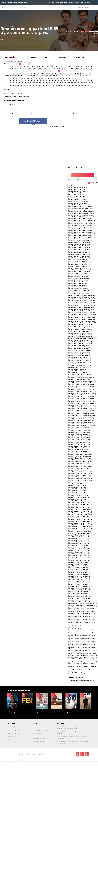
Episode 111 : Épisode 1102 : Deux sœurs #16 (79, 376)
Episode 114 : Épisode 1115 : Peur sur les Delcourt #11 (82, 388)
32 (86, 66)
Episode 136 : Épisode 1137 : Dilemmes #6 (79, 436)
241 (31, 85)
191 (52, 80)
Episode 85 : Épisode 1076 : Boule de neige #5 (80, 331)
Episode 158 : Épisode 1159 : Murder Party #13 (80, 473)
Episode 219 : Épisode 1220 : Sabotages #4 (79, 578)
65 (84, 68)
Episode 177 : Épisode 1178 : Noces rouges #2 (80, 506)
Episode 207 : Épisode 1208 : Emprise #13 (78, 557)
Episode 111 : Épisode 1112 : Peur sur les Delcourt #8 (82, 377)
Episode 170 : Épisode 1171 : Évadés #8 (78, 494)
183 (28, 80)
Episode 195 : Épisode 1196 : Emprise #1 (78, 537)
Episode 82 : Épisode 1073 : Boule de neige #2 (80, 326)
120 (87, 73)
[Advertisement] (79, 98)
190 (49, 80)
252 (64, 85)
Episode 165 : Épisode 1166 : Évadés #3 (78, 485)
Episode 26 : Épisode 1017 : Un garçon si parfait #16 (81, 230)
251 (61, 85)
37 (15, 68)
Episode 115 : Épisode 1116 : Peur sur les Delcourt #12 (82, 391)
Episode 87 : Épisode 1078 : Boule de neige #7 (80, 335)
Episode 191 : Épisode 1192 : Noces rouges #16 (80, 530)
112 (40, 73)
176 (90, 78)
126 (25, 75)
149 (11, 78)
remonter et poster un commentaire (57, 126)
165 (57, 78)
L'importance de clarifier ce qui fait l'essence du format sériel (72, 742)
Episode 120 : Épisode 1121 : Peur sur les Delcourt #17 (82, 408)
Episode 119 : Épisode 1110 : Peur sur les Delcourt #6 (82, 403)
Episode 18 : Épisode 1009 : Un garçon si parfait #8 (81, 217)
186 (37, 80)
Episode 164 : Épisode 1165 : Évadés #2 (78, 484)
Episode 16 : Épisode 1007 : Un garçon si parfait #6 (81, 213)
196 (67, 80)
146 (84, 75)
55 (59, 68)
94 (71, 71)
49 (45, 68)
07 (25, 66)
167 (63, 78)
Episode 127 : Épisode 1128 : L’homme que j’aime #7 (81, 420)
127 (28, 75)
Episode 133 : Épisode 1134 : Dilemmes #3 (79, 430)
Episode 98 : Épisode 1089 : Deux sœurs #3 (79, 354)
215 (40, 83)
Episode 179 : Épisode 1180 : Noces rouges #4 (80, 509)
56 (62, 68)
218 (49, 83)
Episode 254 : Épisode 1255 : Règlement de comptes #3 (82, 657)
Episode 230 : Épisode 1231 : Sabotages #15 (79, 596)
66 (86, 68)
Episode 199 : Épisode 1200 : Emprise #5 (78, 543)
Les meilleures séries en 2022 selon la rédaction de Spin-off (72, 737)
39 (20, 68)
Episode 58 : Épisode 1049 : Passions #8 (78, 285)
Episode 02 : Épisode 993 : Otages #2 (77, 189)
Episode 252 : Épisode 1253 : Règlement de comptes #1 (82, 653)
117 (69, 73)
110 (31, 73)
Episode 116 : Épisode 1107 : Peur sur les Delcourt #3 (82, 393)
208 (19, 83)
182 (25, 80)
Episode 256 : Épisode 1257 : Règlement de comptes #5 (82, 662)
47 (40, 68)
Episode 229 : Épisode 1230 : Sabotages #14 (79, 595)
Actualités (61, 724)
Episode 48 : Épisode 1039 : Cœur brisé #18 (79, 268)
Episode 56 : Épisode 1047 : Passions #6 (78, 282)
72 (17, 71)
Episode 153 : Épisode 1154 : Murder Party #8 (79, 465)
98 (81, 71)
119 (81, 73)
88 (56, 71)
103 (10, 73)
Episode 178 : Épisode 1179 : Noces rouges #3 (80, 507)
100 (87, 71)
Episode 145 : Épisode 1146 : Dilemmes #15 (79, 451)
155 (28, 78)
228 (78, 83)
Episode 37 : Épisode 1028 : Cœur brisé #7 (79, 249)
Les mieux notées (13, 733)
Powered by (9, 104)
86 (52, 71)
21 (59, 66)
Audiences (11, 737)
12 (37, 66)
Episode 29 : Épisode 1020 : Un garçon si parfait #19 (81, 235)
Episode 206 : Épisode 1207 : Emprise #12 (78, 555)
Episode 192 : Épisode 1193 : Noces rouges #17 (80, 531)
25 (69, 66)
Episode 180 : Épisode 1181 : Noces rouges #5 (80, 511)
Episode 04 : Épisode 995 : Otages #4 (77, 193)
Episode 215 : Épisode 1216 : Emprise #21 (78, 571)
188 (43, 80)
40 (22, 68)
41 (25, 68)
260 (88, 85)
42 (27, 68)
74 (22, 71)
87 (54, 71)
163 (51, 78)
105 (16, 73)
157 (34, 78)
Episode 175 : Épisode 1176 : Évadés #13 (78, 502)
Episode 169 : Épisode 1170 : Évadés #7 (78, 492)
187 (40, 80)
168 (66, 78)
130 (37, 75)
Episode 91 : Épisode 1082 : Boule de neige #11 (80, 342)
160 (43, 78)
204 (91, 80)
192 (55, 80)
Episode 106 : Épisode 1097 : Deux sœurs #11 (79, 367)
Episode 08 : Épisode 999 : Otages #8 (77, 199)
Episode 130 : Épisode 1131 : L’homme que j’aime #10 (81, 425)
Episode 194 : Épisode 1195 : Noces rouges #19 (80, 535)
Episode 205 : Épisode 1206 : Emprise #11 (78, 554)
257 (79, 85)
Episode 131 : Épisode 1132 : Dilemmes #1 (78, 427)
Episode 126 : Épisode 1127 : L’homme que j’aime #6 (81, 419)
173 (81, 78)
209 (22, 83)
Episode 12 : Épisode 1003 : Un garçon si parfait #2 (81, 206)
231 (87, 83)
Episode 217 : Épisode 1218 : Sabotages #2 (79, 574)
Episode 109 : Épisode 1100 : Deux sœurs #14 (80, 372)
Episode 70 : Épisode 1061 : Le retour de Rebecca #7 (81, 305)
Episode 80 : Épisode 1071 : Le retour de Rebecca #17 (82, 323)
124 (19, 75)
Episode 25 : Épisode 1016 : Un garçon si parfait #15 (81, 229)
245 (43, 85)
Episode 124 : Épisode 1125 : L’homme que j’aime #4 (81, 415)
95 (74, 71)
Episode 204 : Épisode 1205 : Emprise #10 (78, 552)
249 (56, 85)
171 (75, 78)
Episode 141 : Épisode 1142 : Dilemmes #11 (79, 444)
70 (12, 71)
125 (22, 75)
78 (32, 71)
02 (12, 66)
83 (44, 71)
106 (19, 73)
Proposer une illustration (10, 94)
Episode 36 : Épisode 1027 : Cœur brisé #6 (79, 247)
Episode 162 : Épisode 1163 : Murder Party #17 (80, 480)
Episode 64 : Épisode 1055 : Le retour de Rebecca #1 (81, 295)
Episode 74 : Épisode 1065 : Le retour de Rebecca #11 (82, 312)
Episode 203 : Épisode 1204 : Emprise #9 (78, 550)
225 (69, 83)
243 (37, 85)
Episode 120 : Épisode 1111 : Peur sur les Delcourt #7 (82, 407)
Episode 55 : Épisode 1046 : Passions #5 (78, 280)
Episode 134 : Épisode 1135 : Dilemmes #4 (79, 432)
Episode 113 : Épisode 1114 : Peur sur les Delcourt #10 (82, 384)
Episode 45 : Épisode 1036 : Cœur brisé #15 (79, 263)
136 (54, 75)
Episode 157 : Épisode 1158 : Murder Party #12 (80, 472)
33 (88, 66)
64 (82, 68)
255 (73, 85)
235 (13, 85)
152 (19, 78)
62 (77, 68)
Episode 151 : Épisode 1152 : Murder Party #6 (79, 461)
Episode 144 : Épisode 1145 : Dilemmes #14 (79, 449)
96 (76, 71)
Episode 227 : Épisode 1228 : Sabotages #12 (79, 591)
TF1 (16, 57)
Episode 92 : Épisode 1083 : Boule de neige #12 (80, 343)
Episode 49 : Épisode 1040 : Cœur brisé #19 (79, 270)
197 (70, 80)
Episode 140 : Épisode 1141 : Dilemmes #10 (79, 442)
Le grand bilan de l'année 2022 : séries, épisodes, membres (72, 732)
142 (72, 75)
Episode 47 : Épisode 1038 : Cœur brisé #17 (79, 266)
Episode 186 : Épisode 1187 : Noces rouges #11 (80, 521)
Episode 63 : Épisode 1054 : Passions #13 (78, 294)
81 (39, 71)
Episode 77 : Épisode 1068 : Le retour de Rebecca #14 (82, 317)
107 (22, 73)
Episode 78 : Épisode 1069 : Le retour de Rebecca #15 (82, 319)
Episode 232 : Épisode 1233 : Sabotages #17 (79, 600)
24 (66, 66)
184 (31, 80)
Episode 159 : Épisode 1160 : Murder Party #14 (80, 475)
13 (39, 66)
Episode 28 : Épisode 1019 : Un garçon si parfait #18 (81, 234)
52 (52, 68)
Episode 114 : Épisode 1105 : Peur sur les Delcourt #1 (82, 386)
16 (47, 66)
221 (57, 83)
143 (75, 75)
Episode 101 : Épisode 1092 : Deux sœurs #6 (79, 359)
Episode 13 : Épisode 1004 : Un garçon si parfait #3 (81, 208)
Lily (50, 2)
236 (16, 85)
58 (67, 68)
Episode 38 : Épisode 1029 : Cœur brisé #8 (79, 251)
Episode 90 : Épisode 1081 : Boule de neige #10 (80, 340)
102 (92, 71)
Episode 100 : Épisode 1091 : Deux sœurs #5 (79, 357)
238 (22, 85)
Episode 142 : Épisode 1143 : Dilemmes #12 (79, 446)
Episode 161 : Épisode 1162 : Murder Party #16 (80, 478)
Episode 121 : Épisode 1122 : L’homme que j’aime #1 (81, 410)
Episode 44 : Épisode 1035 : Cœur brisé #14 (79, 261)
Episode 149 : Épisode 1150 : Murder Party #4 (80, 458)
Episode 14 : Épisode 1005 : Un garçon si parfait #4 (81, 210)
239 (25, 85)
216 (43, 83)
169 (69, 78)
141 (69, 75)
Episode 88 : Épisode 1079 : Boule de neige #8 (80, 336)
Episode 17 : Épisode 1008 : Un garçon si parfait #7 (81, 215)
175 (87, 78)
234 (10, 85)
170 (73, 78)
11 (34, 66)
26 (71, 66)
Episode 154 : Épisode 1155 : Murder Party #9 (79, 466)
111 (34, 73)
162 (48, 78)
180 (19, 80)
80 (37, 71)
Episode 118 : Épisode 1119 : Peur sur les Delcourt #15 (82, 401)
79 (34, 71)
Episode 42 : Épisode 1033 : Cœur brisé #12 (79, 258)
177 (10, 80)
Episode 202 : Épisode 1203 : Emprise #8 (78, 549)
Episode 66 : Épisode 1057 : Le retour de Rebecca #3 (81, 299)
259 (85, 85)
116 (63, 73)
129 (34, 75)
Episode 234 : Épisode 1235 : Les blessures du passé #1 (82, 603)
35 (10, 68)
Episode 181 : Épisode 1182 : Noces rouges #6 (80, 513)
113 (46, 73)
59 (69, 68)
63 (79, 68)
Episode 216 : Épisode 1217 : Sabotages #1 (79, 572)
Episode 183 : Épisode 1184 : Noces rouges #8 (80, 516)
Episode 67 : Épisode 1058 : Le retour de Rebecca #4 (81, 300)
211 (28, 83)
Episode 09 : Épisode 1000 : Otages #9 (78, 201)
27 (74, 66)
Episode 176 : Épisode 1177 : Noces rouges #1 (80, 504)
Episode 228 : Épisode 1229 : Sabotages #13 (79, 593)
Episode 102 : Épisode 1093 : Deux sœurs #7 (79, 360)
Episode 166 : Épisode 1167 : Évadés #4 (78, 487)
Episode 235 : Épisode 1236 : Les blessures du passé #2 (82, 605)
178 (13, 80)
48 (42, 68)
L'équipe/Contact (31, 754)
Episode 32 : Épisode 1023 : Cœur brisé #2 (79, 240)
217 (46, 83)
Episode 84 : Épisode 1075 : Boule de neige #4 (80, 329)
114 (52, 73)
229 (81, 83)
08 (27, 66)
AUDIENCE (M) (80, 57)
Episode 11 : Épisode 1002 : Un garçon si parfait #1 (81, 205)
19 (54, 66)
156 (31, 78)
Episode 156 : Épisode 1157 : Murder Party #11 (80, 470)
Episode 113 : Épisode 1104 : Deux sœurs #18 (79, 383)
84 (47, 71)
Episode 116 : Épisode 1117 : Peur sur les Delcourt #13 (82, 395)
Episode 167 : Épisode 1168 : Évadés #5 (78, 489)
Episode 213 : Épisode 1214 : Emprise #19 (78, 567)
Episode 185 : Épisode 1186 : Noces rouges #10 (80, 519)
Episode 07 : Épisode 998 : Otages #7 (77, 198)
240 (28, 85)
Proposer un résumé (9, 96)
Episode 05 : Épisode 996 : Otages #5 (77, 194)
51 (50, 68)
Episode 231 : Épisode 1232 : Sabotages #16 (79, 598)
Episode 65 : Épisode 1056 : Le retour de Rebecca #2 (81, 297)
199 (76, 80)
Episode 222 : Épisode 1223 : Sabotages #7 (79, 583)
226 (72, 83)
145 (81, 75)
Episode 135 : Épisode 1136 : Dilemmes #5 (79, 434)
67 (89, 68)
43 (30, 68)
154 (25, 78)
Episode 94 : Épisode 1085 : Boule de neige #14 (80, 347)
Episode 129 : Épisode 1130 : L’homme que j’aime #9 (81, 424)
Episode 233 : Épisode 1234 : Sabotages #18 (79, 602)
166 (60, 78)
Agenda (35, 724)
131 (39, 75)
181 (22, 80)
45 (35, 68)
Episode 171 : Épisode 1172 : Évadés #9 (78, 495)
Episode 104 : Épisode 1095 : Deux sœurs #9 (79, 364)
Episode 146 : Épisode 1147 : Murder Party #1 (80, 453)
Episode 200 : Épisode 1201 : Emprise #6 (78, 545)
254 (70, 85)
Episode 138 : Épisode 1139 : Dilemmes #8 (79, 439)
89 (59, 71)
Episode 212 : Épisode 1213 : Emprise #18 (78, 566)
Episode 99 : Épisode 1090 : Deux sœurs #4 (79, 355)
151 (16, 78)
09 (30, 66)
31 (83, 66)
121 (10, 75)
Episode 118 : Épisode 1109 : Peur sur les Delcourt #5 (82, 400)
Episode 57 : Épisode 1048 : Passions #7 (78, 283)
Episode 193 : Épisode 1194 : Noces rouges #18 (80, 533)
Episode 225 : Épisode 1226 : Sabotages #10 (79, 588)
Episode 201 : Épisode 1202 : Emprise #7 (78, 547)
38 (17, 68)
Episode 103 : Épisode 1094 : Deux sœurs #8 (79, 362)
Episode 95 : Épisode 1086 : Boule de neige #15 (80, 348)
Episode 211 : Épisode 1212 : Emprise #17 (78, 564)
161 (45, 78)
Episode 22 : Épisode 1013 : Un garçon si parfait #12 (81, 223)
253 (67, 85)
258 (82, 85)
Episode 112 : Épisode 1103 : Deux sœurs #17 (79, 379)
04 (17, 66)
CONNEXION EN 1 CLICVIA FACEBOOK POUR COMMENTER (33, 120)
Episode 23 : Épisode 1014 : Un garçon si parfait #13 (81, 225)
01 (10, 66)
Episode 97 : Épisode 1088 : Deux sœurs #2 (79, 352)
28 (76, 66)
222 (60, 83)
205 (10, 83)
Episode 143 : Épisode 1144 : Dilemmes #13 (79, 448)
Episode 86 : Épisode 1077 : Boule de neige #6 (80, 333)
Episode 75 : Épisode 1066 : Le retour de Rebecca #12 (82, 314)
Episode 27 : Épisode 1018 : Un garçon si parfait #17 (81, 232)
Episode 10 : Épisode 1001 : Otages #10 (78, 203)
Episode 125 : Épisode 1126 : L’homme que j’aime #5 (81, 417)
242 (34, 85)
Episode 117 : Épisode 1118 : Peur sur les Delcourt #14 (82, 398)
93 (69, 71)
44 (32, 68)
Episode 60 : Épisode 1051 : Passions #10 (78, 288)
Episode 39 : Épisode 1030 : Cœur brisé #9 (79, 252)
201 (82, 80)
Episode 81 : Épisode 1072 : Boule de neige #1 (80, 324)
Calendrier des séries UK (40, 741)
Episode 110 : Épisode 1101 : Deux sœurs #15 (79, 374)
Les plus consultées (14, 730)
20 (56, 66)
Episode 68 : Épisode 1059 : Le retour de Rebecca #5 (81, 302)
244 (40, 85)
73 (20, 71)
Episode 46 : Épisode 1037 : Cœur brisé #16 (79, 264)
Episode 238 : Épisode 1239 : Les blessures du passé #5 (82, 611)
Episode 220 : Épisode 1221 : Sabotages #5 (79, 579)
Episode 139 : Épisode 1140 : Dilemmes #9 (79, 441)
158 (37, 78)
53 (54, 68)
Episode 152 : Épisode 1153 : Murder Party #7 (79, 463)
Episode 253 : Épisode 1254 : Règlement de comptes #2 (82, 655)
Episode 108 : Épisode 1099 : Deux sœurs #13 (79, 371)
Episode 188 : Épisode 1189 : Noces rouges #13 (80, 525)
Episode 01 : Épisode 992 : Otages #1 (77, 187)
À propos (20, 754)
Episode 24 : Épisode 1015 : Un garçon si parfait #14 (81, 227)
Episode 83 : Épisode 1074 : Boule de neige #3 (80, 328)
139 (63, 75)
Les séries (12, 724)
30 (81, 66)
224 (66, 83)
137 (57, 75)
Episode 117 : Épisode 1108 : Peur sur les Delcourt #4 (82, 396)
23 (64, 66)
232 (89, 83)
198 (73, 80)
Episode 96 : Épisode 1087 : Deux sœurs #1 (79, 350)
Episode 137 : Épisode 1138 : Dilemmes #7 (79, 437)
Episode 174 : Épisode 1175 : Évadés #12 (78, 501)
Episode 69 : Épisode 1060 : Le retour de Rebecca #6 (81, 304)
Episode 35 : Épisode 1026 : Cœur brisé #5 (79, 246)
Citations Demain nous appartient (82, 175)
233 (92, 83)
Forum (10, 740)
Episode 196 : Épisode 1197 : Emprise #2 (78, 538)
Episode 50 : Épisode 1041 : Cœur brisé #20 (79, 271)
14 (42, 66)
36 (12, 68)
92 (66, 71)
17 (49, 66)
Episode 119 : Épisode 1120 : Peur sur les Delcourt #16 (82, 405)
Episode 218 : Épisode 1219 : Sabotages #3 (79, 576)
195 (64, 80)
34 (91, 66)
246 (46, 85)
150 (13, 78)
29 (79, 66)
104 (13, 73)
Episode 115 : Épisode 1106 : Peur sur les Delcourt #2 (82, 389)
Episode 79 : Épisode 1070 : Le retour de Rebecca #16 (82, 321)
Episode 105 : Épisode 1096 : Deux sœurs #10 (79, 365)
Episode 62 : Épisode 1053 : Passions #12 (78, 292)
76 (27, 71)
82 (42, 71)
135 (51, 75)
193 (58, 80)
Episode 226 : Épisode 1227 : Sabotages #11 (79, 590)
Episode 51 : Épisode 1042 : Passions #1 (78, 273)
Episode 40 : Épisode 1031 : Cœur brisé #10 (79, 254)
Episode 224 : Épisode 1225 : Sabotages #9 (79, 586)
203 (88, 80)
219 (52, 83)
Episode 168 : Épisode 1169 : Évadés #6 (78, 490)
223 (63, 83)
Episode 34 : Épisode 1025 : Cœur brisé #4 (79, 244)
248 (53, 85)
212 (31, 83)
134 (48, 75)
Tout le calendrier (38, 727)
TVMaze (15, 760)
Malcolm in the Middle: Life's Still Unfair (70, 2)
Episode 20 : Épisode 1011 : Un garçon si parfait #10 (81, 220)
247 (50, 85)
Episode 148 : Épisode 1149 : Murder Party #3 (80, 456)
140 (66, 75)
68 (91, 68)
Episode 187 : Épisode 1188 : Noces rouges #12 (80, 523)
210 (25, 83)
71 (15, 71)
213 (34, 83)
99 (84, 71)
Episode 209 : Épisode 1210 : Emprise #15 (78, 560)
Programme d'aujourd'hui (41, 730)
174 (84, 78)
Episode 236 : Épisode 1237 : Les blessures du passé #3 (82, 607)
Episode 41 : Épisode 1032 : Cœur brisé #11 (79, 256)
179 (16, 80)
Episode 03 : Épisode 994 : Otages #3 (77, 191)
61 (74, 68)
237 (19, 85)
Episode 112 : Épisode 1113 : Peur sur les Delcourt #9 (82, 381)
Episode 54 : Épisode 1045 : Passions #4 (78, 278)
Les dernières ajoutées (15, 727)
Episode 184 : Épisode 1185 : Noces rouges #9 (80, 518)
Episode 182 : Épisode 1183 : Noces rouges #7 (80, 514)
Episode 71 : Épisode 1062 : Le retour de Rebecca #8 (81, 307)
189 (46, 80)
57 (64, 68)
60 (72, 68)
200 (79, 80)
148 (90, 75)
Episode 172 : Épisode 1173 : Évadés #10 (78, 497)
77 (29, 71)
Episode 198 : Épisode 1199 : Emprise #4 (78, 542)
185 (34, 80)
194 (61, 80)
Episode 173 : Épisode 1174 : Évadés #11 (78, 499)
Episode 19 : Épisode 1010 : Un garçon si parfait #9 (81, 218)
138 (60, 75)
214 (37, 83)
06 (22, 66)
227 (75, 83)
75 (25, 71)
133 (45, 75)
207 (16, 83)
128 (31, 75)
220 (55, 83)
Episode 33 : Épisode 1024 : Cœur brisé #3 (79, 242)
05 (20, 66)
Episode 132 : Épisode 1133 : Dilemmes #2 (78, 429)
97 (79, 71)
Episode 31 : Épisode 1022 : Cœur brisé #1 (79, 239)
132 (42, 75)
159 (40, 78)
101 (89, 71)
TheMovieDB (21, 760)
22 (61, 66)
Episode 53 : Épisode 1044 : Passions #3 (78, 276)
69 (10, 71)
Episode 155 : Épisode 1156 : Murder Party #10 (80, 468)
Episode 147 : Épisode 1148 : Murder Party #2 (80, 454)
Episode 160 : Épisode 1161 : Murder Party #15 (80, 477)
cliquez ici (34, 124)
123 (16, 75)
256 (76, 85)
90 (61, 71)
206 (13, 83)
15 (44, 66)
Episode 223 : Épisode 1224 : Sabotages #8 (79, 584)
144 (78, 75)
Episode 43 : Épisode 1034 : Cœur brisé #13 (79, 259)
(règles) (95, 36)
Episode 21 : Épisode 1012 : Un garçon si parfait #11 (81, 222)
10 (32, 66)
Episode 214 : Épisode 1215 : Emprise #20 (78, 569)
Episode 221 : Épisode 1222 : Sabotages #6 (79, 581)
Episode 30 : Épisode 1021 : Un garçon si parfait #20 (81, 237)
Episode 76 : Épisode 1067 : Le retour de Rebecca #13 (82, 316)
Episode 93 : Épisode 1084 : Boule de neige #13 (80, 345)
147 (87, 75)
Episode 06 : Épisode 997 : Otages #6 (77, 196)
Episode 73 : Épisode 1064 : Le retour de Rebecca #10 (82, 311)
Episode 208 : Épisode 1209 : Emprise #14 (79, 559)
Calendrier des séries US (40, 738)
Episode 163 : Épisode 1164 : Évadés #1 (78, 482)
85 (49, 71)
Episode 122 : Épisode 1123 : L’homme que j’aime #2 (81, 412)
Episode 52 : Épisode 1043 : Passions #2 (78, 275)
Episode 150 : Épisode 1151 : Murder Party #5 (79, 460)
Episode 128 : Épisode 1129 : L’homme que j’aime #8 (81, 422)
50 (47, 68)
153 (22, 78)
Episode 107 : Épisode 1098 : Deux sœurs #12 (79, 369)
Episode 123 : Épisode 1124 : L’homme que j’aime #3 (81, 413)
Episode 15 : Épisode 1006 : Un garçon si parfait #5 (81, 211)
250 (59, 85)
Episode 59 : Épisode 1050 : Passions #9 (78, 287)
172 (78, 78)
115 (57, 73)
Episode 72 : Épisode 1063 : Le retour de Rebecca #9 (81, 309)
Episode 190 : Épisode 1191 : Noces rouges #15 (80, 528)
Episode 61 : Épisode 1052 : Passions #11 (78, 290)
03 (15, 66)
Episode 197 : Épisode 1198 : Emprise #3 (78, 540)
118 (75, 73)
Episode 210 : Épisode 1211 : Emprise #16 (78, 562)
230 (84, 83)
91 (64, 71)
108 (25, 73)
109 (28, 73)
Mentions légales (44, 754)
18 (52, 66)
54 (57, 68)
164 (54, 78)
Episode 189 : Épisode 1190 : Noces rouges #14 (80, 526)
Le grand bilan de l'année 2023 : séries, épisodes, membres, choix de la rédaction (72, 727)
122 (13, 75)
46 (37, 68)
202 (85, 80)
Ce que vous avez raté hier (39, 734)
